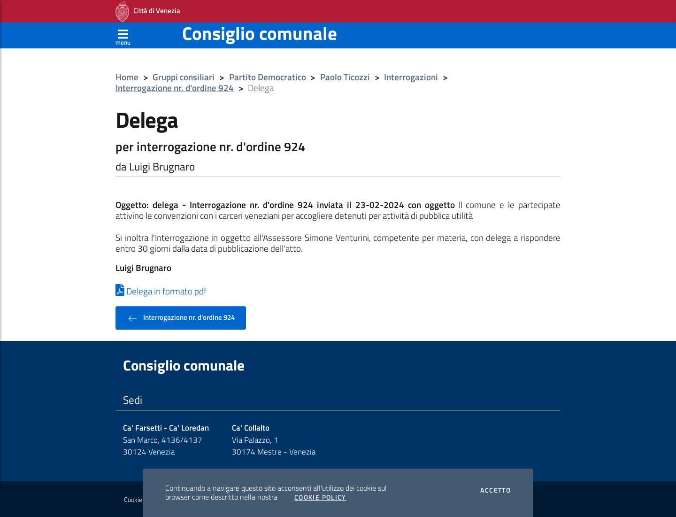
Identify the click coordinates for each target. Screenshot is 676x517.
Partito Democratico (267, 77)
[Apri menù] (123, 35)
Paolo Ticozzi (345, 77)
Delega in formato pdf (161, 291)
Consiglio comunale (259, 33)
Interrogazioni (411, 77)
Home (126, 77)
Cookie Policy (320, 497)
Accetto (495, 490)
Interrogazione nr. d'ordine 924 (174, 88)
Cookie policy (141, 499)
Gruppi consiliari (184, 77)
